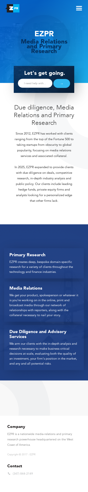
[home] (11, 7)
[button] (78, 8)
